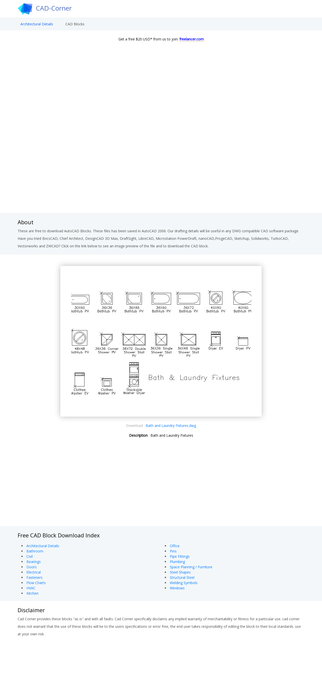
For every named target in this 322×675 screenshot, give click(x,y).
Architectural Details (36, 24)
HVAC (30, 588)
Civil (29, 556)
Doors (31, 567)
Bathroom (34, 551)
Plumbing (177, 561)
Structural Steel (182, 577)
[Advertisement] (161, 173)
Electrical (33, 572)
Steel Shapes (180, 572)
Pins (173, 551)
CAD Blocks (75, 24)
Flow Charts (36, 582)
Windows (177, 588)
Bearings (33, 561)
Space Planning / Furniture (191, 567)
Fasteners (34, 577)
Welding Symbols (183, 582)
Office (175, 545)
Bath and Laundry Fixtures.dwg (171, 425)
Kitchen (32, 593)
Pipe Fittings (180, 556)
